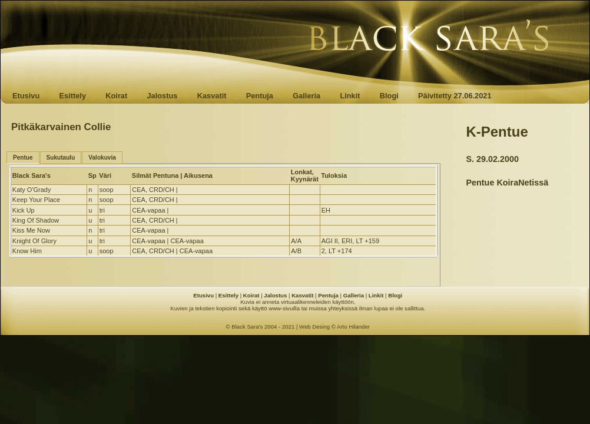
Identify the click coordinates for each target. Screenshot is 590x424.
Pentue (23, 157)
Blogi (389, 95)
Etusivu (25, 95)
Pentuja (259, 95)
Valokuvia (102, 157)
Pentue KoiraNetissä (507, 182)
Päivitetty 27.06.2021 (455, 95)
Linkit (350, 95)
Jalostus (162, 95)
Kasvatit (212, 95)
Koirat (116, 95)
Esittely (72, 95)
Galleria (306, 95)
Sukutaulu (61, 157)
